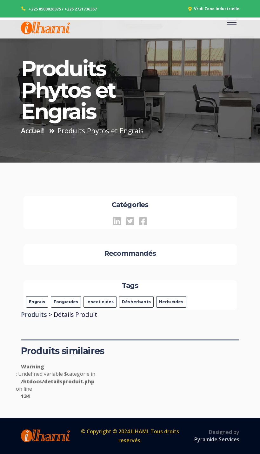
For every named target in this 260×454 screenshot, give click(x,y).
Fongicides (66, 301)
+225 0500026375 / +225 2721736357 (63, 9)
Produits (35, 314)
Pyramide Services (216, 439)
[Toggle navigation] (231, 28)
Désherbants (136, 301)
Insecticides (100, 301)
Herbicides (171, 301)
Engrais (37, 301)
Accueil (32, 130)
